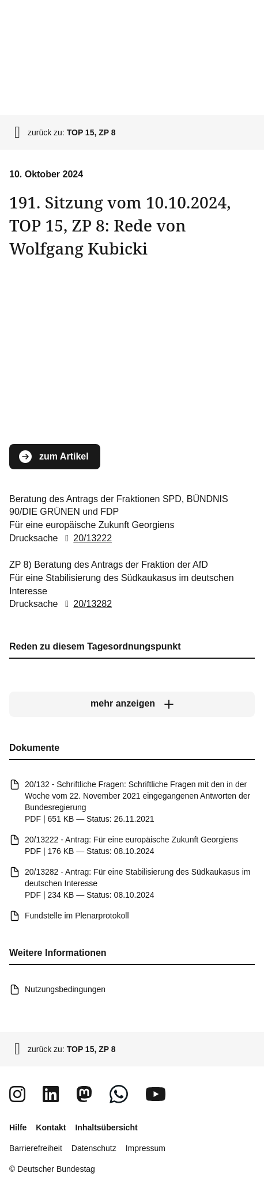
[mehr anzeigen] (132, 704)
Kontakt (51, 1127)
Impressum (145, 1148)
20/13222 (86, 539)
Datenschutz (93, 1148)
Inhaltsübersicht (106, 1127)
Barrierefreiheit (35, 1148)
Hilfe (18, 1127)
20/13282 (86, 604)
